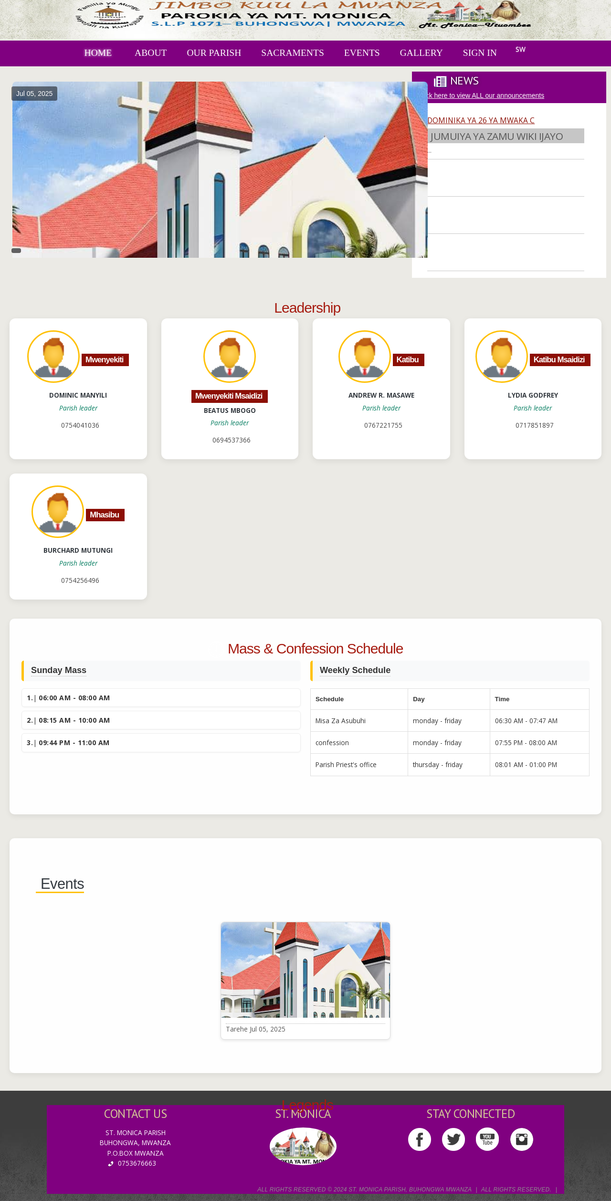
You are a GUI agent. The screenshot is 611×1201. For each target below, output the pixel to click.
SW (521, 48)
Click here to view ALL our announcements (481, 95)
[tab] (457, 81)
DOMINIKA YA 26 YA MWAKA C (481, 121)
